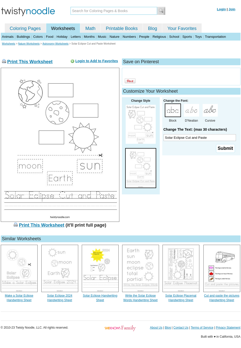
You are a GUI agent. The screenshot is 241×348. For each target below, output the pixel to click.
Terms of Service (202, 327)
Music (102, 37)
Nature (114, 37)
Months (89, 37)
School (174, 37)
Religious (159, 37)
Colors (38, 37)
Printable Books (122, 28)
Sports (187, 37)
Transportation (215, 37)
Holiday (62, 37)
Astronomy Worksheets (55, 43)
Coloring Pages (25, 28)
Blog (152, 28)
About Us (156, 327)
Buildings (23, 37)
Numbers (129, 37)
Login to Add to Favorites (96, 61)
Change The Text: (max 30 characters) (195, 129)
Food (49, 37)
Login (221, 9)
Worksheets (63, 28)
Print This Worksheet (30, 61)
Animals (8, 37)
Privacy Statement (228, 327)
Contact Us (180, 327)
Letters (76, 37)
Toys (198, 37)
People (144, 37)
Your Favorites (181, 28)
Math (90, 28)
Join (232, 9)
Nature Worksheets (29, 43)
